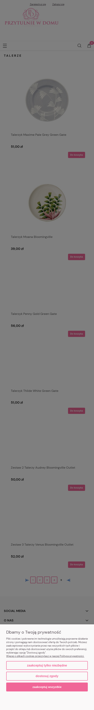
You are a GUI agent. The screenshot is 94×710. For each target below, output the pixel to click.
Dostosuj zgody (47, 676)
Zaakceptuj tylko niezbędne (47, 665)
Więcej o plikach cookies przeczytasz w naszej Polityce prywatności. (45, 656)
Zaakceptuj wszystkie (46, 687)
